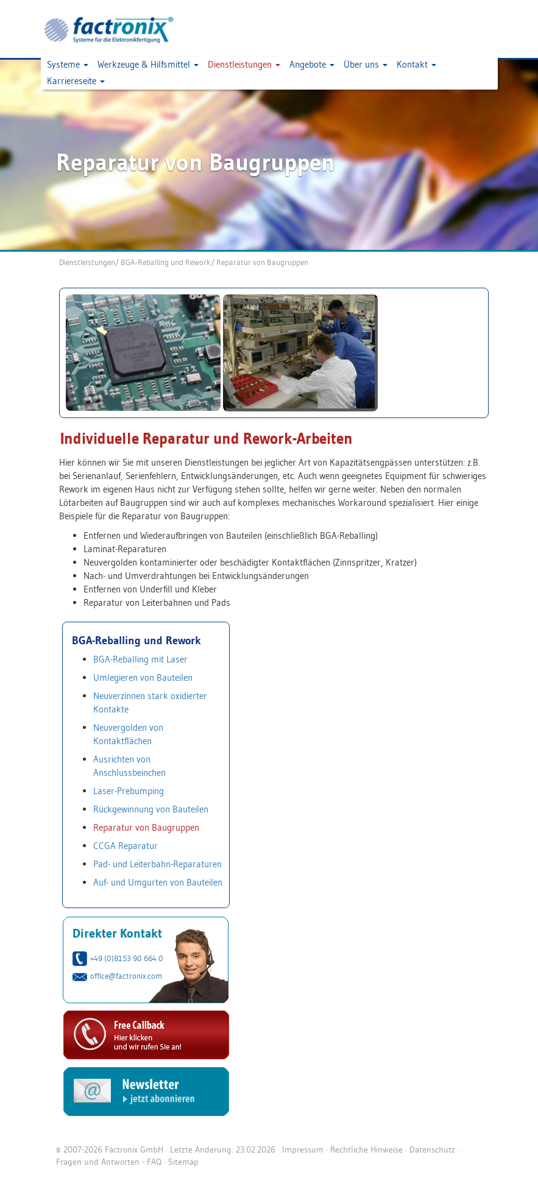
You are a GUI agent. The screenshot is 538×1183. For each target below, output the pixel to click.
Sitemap (183, 1161)
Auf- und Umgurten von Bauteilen (157, 882)
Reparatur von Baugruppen (262, 262)
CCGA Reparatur (125, 845)
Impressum (303, 1149)
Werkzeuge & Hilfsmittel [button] (148, 64)
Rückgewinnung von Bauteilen (150, 809)
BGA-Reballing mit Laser (140, 659)
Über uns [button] (366, 64)
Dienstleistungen (87, 262)
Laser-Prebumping (128, 791)
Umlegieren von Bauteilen (143, 677)
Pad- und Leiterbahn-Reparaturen (157, 864)
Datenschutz (432, 1149)
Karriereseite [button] (76, 81)
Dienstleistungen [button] (244, 64)
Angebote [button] (311, 64)
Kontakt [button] (416, 64)
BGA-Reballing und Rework (166, 262)
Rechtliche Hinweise (366, 1149)
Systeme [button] (67, 64)
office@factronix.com (126, 976)
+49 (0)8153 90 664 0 (126, 958)
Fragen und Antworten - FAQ (108, 1161)
